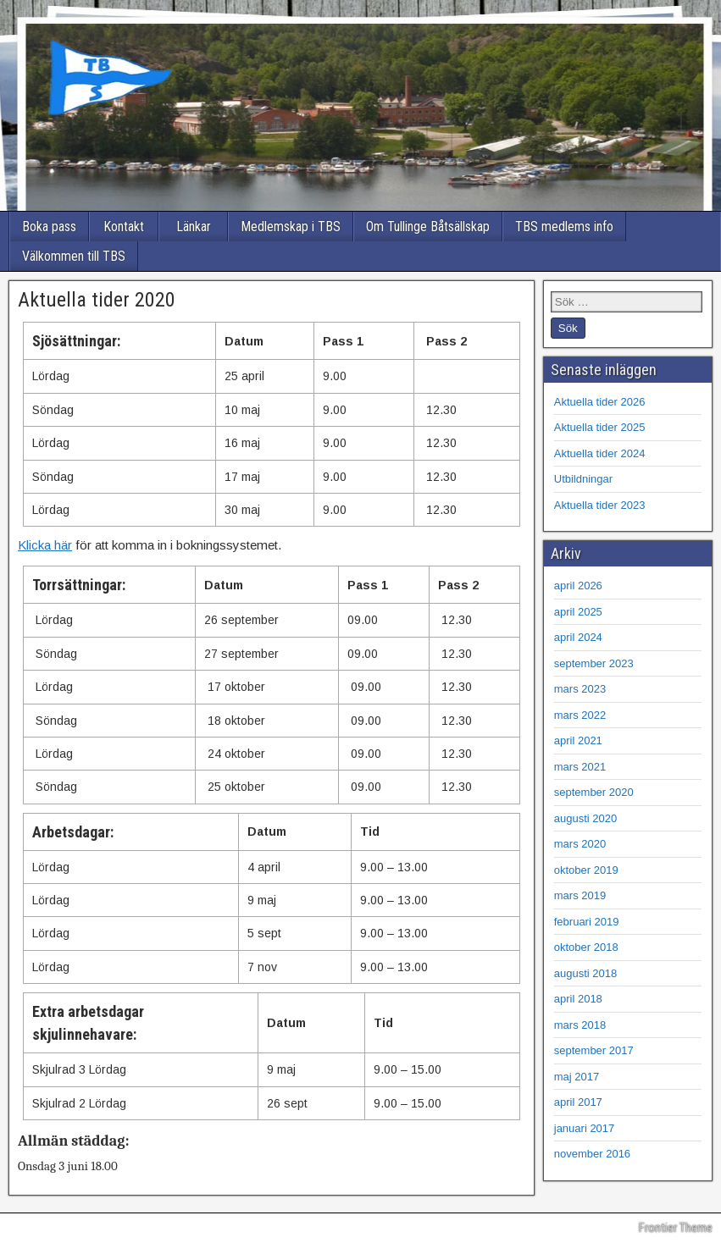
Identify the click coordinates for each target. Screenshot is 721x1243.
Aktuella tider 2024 (600, 453)
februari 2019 (586, 921)
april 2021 (578, 740)
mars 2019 (580, 895)
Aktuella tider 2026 (600, 401)
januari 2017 (584, 1128)
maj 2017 (576, 1076)
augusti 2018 (585, 973)
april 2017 (578, 1102)
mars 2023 (580, 688)
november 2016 (592, 1153)
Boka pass (49, 226)
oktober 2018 (586, 947)
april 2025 (578, 611)
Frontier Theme (676, 1227)
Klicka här (45, 545)
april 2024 (578, 637)
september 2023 (594, 663)
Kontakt (123, 226)
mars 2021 (580, 766)
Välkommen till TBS (73, 256)
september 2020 (594, 792)
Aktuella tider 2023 (600, 505)
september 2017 (594, 1050)
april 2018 (578, 998)
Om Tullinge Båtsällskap (428, 226)
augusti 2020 (585, 818)
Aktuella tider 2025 (600, 427)
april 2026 (578, 585)
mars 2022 (580, 715)
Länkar (193, 226)
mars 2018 (580, 1025)
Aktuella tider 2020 (96, 300)
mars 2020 (580, 843)
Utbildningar (583, 478)
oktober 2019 (586, 870)
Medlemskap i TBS (291, 226)
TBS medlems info (564, 226)
